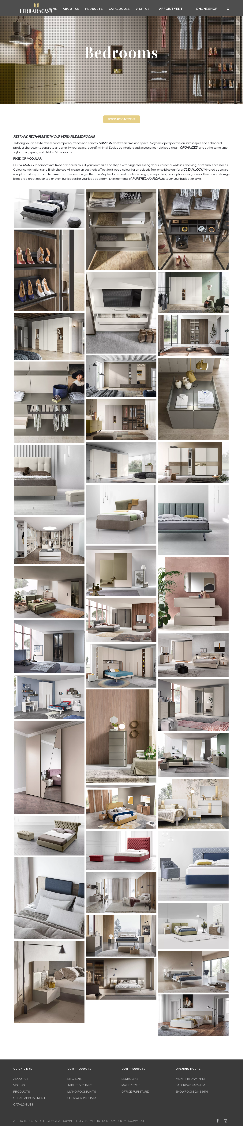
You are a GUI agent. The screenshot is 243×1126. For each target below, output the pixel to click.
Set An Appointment (29, 1097)
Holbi (105, 1119)
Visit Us (152, 8)
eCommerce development (79, 1119)
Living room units (81, 1090)
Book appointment (121, 118)
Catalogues (129, 8)
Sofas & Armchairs (82, 1097)
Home (62, 8)
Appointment (178, 8)
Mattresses (131, 1084)
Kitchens (74, 1077)
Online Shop (209, 8)
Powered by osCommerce (127, 1119)
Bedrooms (130, 1077)
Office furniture (135, 1090)
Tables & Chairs (79, 1084)
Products (104, 8)
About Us (81, 8)
